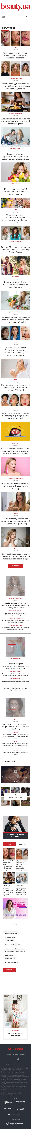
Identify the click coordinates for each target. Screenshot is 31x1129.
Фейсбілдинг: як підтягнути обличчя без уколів (15, 753)
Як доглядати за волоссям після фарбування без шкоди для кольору (15, 486)
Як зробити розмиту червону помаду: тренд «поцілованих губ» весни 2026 (15, 415)
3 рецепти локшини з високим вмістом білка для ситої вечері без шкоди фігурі (15, 121)
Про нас (9, 1054)
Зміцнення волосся (11, 930)
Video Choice (8, 761)
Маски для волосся (17, 948)
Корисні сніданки (10, 958)
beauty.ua (15, 7)
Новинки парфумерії (11, 933)
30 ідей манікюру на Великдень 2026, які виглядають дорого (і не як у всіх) (15, 219)
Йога (6, 948)
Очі (15, 342)
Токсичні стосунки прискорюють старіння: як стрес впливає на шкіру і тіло (15, 156)
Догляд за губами (10, 937)
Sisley (19, 944)
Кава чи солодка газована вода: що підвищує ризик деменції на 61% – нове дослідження (15, 451)
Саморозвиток (9, 940)
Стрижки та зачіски (15, 78)
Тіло (15, 379)
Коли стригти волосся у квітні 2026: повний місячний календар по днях (15, 628)
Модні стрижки (9, 944)
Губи (15, 47)
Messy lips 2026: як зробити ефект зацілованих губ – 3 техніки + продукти (15, 55)
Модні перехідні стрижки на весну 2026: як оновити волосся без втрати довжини (15, 86)
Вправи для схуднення (11, 962)
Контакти (15, 1054)
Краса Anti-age (15, 183)
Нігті (15, 209)
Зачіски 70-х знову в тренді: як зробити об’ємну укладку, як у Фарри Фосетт (15, 249)
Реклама (22, 1054)
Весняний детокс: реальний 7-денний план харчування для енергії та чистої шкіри (15, 319)
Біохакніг (15, 276)
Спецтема (15, 1030)
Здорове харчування (15, 113)
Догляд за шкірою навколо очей (15, 951)
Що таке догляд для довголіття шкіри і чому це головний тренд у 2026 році (15, 387)
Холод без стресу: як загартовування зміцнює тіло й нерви (15, 689)
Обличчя (15, 513)
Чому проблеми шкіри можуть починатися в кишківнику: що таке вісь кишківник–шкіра (15, 556)
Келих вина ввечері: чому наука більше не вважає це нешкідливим (15, 284)
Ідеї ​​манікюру (9, 955)
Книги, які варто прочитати (15, 1034)
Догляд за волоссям (15, 478)
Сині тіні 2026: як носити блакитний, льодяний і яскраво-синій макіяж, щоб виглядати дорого (15, 351)
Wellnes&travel (15, 148)
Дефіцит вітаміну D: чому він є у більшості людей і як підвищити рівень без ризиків (15, 674)
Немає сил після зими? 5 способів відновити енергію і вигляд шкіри (15, 191)
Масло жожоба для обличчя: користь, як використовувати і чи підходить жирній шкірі (15, 521)
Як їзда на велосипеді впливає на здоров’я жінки (15, 682)
